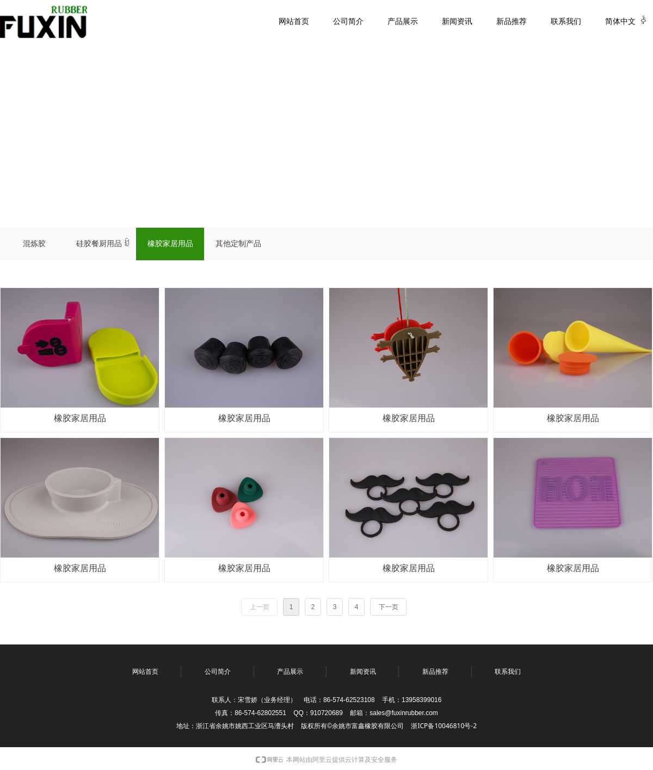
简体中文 (620, 21)
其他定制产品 (238, 244)
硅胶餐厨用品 (103, 244)
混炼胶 (34, 244)
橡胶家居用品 (170, 244)
